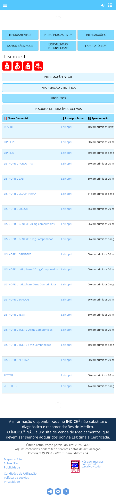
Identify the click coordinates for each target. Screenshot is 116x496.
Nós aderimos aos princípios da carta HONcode (92, 464)
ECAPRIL (9, 127)
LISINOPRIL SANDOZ (16, 299)
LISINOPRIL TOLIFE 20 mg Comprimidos (28, 329)
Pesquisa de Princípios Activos (58, 109)
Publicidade (12, 467)
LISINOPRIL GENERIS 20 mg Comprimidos (29, 224)
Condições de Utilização (20, 473)
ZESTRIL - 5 (10, 386)
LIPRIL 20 (9, 142)
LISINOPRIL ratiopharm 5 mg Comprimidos (30, 284)
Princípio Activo (72, 118)
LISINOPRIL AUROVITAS (18, 163)
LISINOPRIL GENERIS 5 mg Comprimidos (28, 239)
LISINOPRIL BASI (14, 178)
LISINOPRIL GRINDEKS (17, 254)
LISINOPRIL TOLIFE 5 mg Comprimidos (27, 345)
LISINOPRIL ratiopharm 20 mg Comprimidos (31, 269)
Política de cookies (16, 477)
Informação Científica (58, 87)
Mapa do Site (13, 459)
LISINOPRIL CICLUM (16, 209)
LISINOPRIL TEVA (14, 314)
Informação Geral (58, 77)
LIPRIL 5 (9, 153)
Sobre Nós (11, 463)
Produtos (58, 98)
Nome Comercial (16, 118)
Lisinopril (66, 127)
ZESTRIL (9, 375)
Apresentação (98, 118)
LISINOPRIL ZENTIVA (16, 360)
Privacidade (12, 482)
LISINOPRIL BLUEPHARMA (20, 194)
